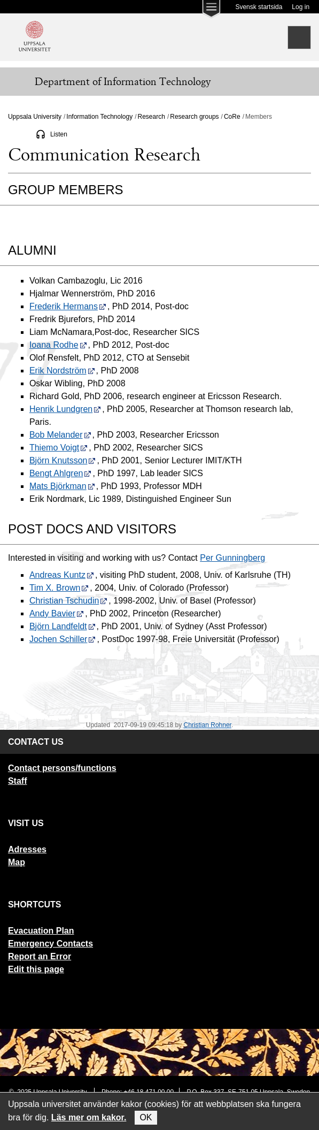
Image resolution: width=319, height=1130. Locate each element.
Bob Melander (60, 434)
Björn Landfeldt (62, 626)
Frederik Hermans (67, 306)
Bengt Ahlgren (60, 473)
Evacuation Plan (41, 930)
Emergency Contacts (50, 943)
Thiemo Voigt (58, 447)
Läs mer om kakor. (89, 1117)
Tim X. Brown (59, 587)
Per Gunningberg (232, 557)
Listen (58, 134)
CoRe (232, 116)
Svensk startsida (258, 7)
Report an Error (39, 956)
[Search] (299, 37)
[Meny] (16, 82)
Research (151, 116)
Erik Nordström (62, 370)
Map (16, 862)
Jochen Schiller (62, 639)
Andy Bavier (56, 613)
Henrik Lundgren (65, 409)
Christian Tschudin (68, 600)
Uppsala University (34, 116)
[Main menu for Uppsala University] (211, 12)
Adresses (27, 849)
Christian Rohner (207, 725)
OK (145, 1117)
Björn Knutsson (62, 460)
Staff (17, 780)
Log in (300, 7)
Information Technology (99, 116)
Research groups (194, 116)
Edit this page (36, 969)
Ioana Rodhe (58, 344)
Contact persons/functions (62, 768)
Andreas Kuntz (61, 574)
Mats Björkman (62, 486)
